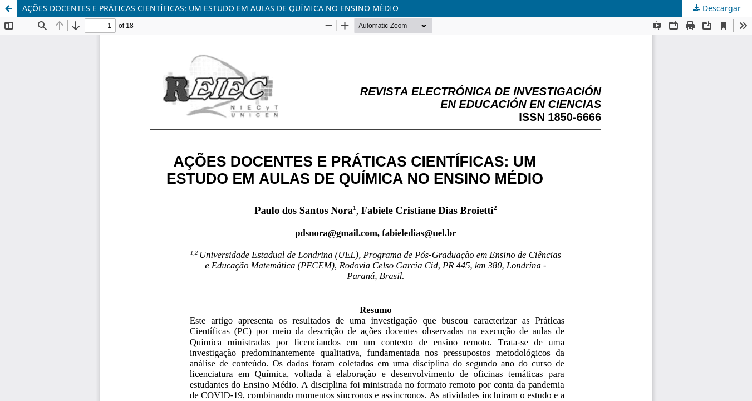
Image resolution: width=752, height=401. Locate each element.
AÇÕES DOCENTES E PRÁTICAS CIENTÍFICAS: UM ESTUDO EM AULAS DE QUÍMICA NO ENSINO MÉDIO (210, 8)
